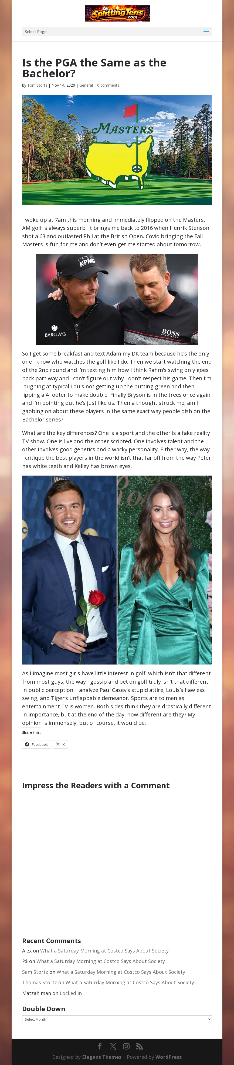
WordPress (168, 1057)
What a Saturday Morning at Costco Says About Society (104, 950)
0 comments (108, 85)
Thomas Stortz (39, 982)
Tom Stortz (37, 85)
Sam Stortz (35, 972)
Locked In (71, 993)
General (86, 85)
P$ (25, 961)
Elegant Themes (101, 1057)
